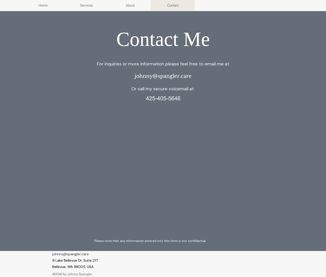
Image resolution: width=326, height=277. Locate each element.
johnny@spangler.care (70, 254)
